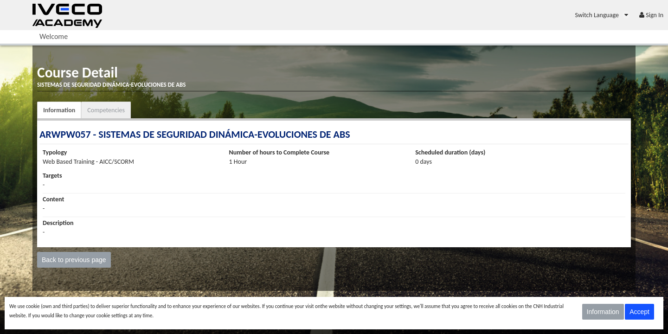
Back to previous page (74, 259)
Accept (639, 311)
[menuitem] (602, 15)
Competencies (106, 110)
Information (59, 110)
